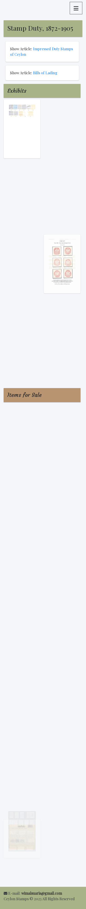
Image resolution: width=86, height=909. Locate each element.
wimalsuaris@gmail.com (41, 893)
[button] (76, 8)
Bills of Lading (45, 72)
